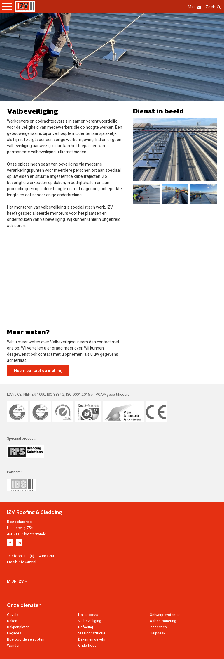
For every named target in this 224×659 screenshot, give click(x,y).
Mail (194, 7)
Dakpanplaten (18, 627)
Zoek (213, 7)
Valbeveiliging (89, 621)
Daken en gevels (91, 639)
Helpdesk (157, 633)
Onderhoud (87, 645)
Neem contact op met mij (38, 370)
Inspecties (158, 627)
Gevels (12, 614)
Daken (12, 621)
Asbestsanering (163, 621)
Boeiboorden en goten (25, 639)
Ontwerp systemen (165, 614)
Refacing (85, 627)
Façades (14, 633)
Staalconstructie (91, 633)
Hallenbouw (88, 614)
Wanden (13, 645)
